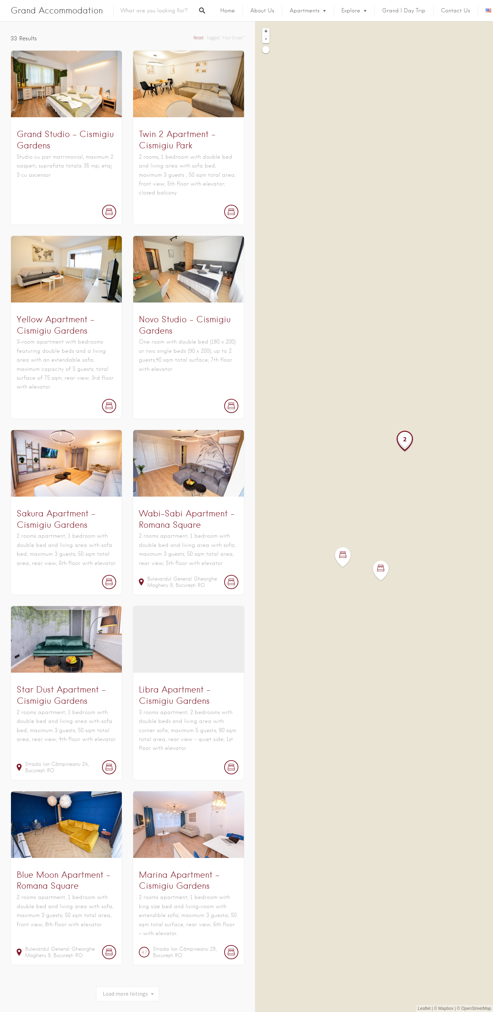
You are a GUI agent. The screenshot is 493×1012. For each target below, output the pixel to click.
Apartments (304, 10)
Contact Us (455, 10)
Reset (198, 37)
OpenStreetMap (476, 1008)
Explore (350, 10)
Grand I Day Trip (403, 10)
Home (227, 10)
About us (262, 10)
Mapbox (446, 1008)
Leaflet (424, 1008)
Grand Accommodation (57, 10)
